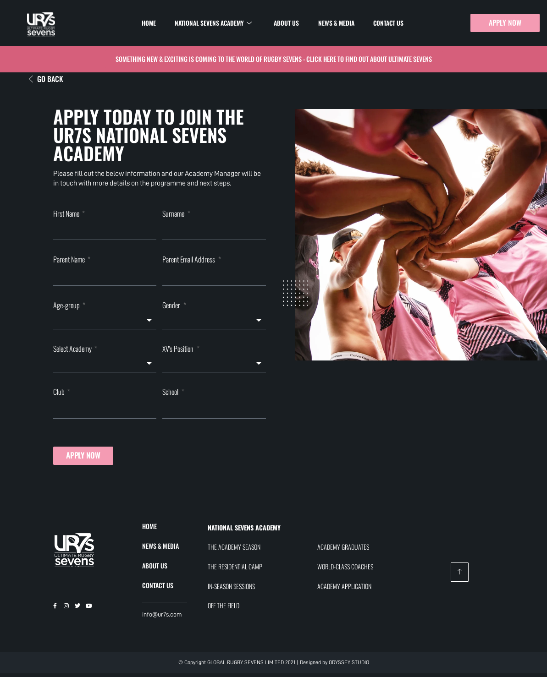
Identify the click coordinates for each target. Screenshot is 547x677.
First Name (67, 213)
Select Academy (73, 350)
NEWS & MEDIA (160, 549)
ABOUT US (154, 568)
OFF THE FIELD (223, 609)
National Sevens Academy (217, 23)
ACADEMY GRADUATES (343, 550)
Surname (174, 213)
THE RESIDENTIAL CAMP (235, 570)
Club (59, 394)
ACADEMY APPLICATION (344, 589)
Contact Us (382, 22)
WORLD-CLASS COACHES (345, 570)
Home (156, 22)
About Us (287, 22)
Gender (172, 307)
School (171, 394)
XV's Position (178, 350)
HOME (149, 530)
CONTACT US (157, 588)
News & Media (333, 22)
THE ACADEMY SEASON (234, 550)
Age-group (67, 307)
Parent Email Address (189, 260)
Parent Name (69, 260)
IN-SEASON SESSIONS (231, 589)
